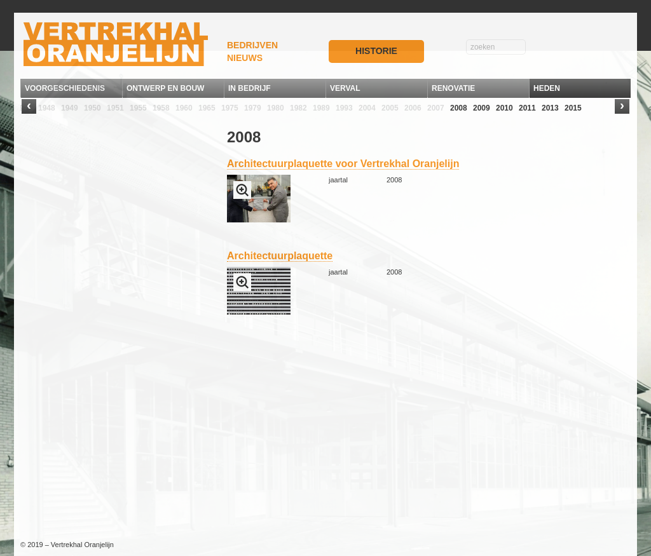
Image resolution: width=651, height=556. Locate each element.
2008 (458, 108)
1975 (229, 108)
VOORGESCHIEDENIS (65, 88)
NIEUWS (245, 58)
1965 (207, 108)
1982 (298, 108)
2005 (390, 108)
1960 (184, 108)
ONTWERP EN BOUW (165, 88)
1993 (344, 108)
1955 (138, 108)
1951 (115, 108)
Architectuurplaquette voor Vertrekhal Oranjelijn (343, 163)
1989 (321, 108)
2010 (504, 108)
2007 (435, 108)
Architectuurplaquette (279, 255)
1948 (46, 108)
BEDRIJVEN (252, 45)
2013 (550, 108)
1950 (92, 108)
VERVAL (345, 88)
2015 (573, 108)
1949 (69, 108)
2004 (367, 108)
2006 (412, 108)
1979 (252, 108)
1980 (275, 108)
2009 (481, 108)
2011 (527, 108)
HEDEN (546, 88)
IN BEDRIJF (249, 88)
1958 (161, 108)
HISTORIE (376, 51)
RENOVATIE (453, 88)
